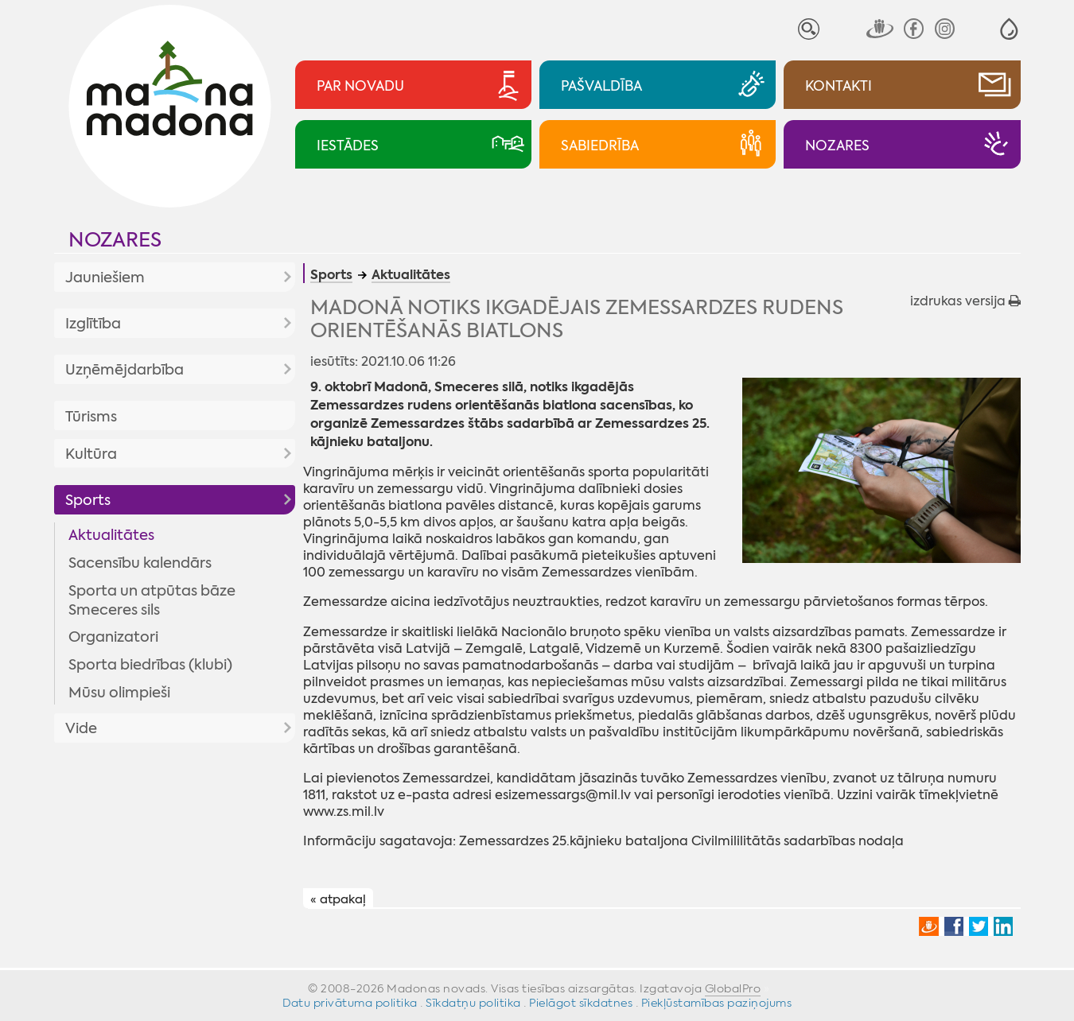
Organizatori (113, 636)
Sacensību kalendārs (140, 563)
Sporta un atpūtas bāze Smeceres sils (151, 600)
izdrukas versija (965, 301)
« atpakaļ (338, 899)
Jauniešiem (105, 277)
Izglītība (93, 323)
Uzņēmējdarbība (124, 369)
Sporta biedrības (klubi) (150, 664)
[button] (1009, 29)
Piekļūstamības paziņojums (716, 1003)
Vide (81, 728)
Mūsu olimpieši (119, 692)
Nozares (114, 240)
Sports (88, 500)
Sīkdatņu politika (473, 1003)
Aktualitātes (111, 535)
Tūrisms (91, 416)
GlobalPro (733, 988)
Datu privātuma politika (350, 1003)
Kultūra (91, 454)
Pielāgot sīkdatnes (580, 1003)
